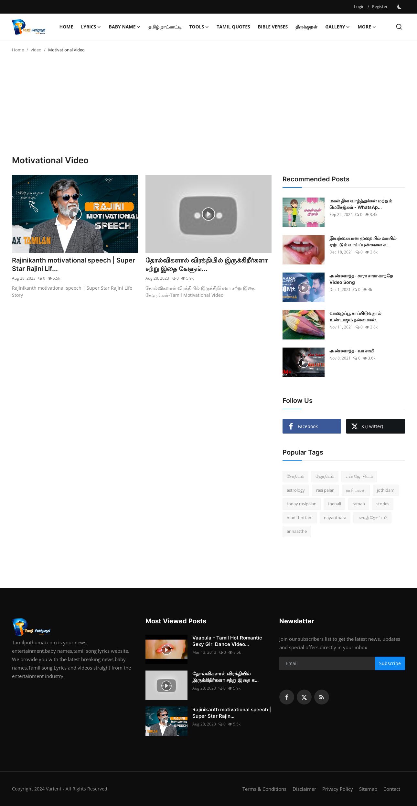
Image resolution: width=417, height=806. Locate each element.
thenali (334, 504)
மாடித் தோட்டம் (372, 518)
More (367, 27)
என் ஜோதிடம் (359, 476)
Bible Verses (273, 27)
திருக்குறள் (306, 27)
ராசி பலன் (356, 490)
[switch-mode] (399, 7)
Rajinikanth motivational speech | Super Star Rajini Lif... (73, 264)
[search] (399, 27)
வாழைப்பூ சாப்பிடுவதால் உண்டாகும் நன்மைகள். (355, 316)
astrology (296, 490)
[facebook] (286, 697)
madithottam (300, 518)
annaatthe (297, 531)
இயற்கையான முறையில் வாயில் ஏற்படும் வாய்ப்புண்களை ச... (363, 241)
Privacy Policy (337, 789)
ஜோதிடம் (324, 476)
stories (382, 504)
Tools (199, 27)
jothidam (385, 490)
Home (66, 27)
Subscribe (390, 663)
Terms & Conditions (264, 789)
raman (358, 504)
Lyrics (91, 27)
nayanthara (335, 518)
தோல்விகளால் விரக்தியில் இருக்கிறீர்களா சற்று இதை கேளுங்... (206, 264)
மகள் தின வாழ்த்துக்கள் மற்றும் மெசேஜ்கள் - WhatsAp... (360, 204)
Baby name (125, 27)
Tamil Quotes (233, 27)
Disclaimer (304, 789)
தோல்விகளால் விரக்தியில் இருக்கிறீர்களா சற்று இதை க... (225, 677)
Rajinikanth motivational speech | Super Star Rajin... (231, 712)
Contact (391, 789)
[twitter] (304, 697)
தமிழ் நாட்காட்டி (165, 27)
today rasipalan (301, 504)
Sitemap (368, 789)
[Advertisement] (208, 106)
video (36, 50)
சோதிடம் (295, 476)
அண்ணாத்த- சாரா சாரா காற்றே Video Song (361, 279)
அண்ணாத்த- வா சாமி (351, 350)
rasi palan (325, 490)
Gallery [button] (337, 27)
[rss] (321, 697)
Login (359, 6)
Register (380, 6)
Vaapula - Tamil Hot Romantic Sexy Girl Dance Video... (227, 641)
